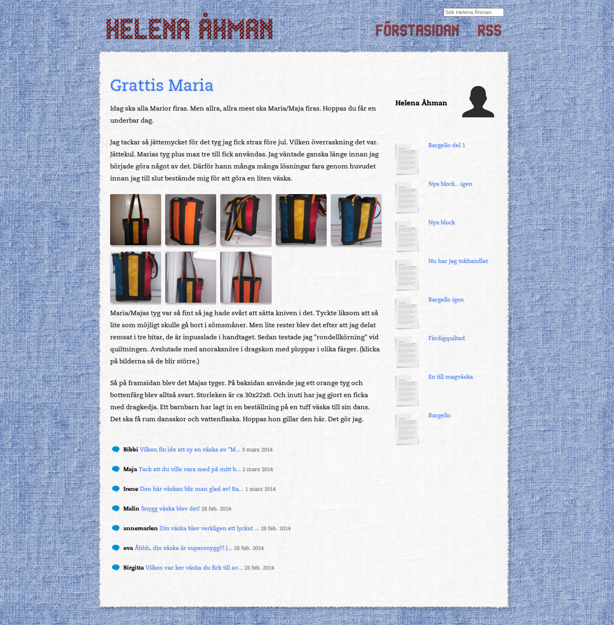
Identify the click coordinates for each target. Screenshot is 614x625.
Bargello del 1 (446, 145)
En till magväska (450, 376)
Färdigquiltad (446, 338)
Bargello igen (446, 299)
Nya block (441, 222)
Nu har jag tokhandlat (458, 261)
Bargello (439, 415)
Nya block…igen (450, 183)
